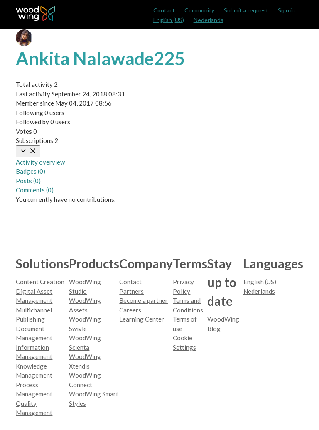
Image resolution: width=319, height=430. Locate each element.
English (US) (168, 19)
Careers (130, 310)
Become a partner (143, 300)
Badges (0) (30, 171)
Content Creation (40, 281)
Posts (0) (28, 180)
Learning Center (141, 319)
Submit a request (246, 10)
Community (199, 10)
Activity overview (40, 162)
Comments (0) (35, 190)
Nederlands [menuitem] (208, 19)
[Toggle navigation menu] (28, 151)
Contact (164, 10)
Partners (131, 291)
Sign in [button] (286, 10)
